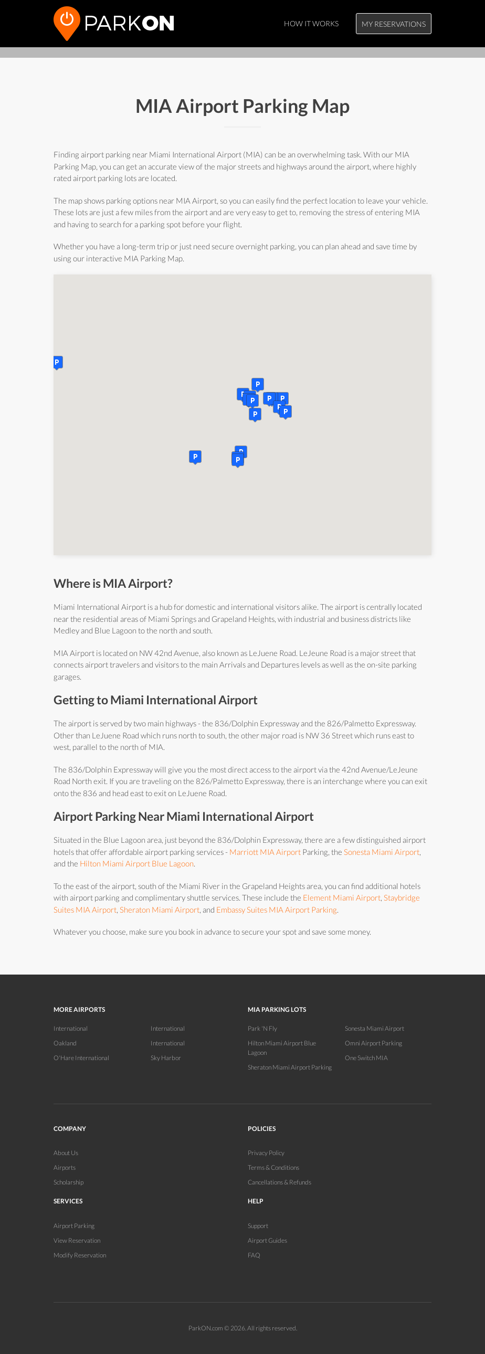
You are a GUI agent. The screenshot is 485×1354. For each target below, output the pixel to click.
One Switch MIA (366, 1058)
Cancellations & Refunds (279, 1182)
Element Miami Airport (342, 897)
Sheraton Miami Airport (159, 909)
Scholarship (68, 1182)
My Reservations (394, 23)
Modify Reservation (80, 1255)
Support (258, 1226)
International (71, 1028)
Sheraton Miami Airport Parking (290, 1067)
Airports (65, 1167)
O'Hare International (81, 1058)
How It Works (311, 23)
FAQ (254, 1255)
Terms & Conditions (273, 1167)
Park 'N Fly (262, 1028)
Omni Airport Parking (373, 1043)
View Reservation (77, 1240)
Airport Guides (267, 1240)
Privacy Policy (266, 1153)
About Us (66, 1153)
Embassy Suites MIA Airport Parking (276, 909)
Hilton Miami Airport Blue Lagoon (137, 863)
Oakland (65, 1043)
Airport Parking (74, 1226)
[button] (255, 415)
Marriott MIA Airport (265, 851)
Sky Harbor (166, 1058)
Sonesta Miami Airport (381, 851)
